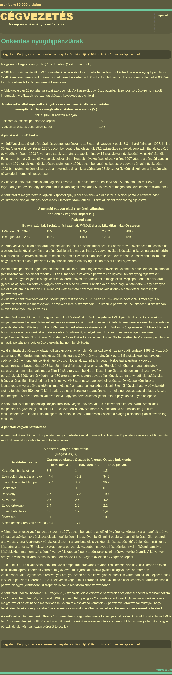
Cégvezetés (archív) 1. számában (41, 64)
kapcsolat (163, 15)
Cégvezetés (36, 16)
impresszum (163, 669)
